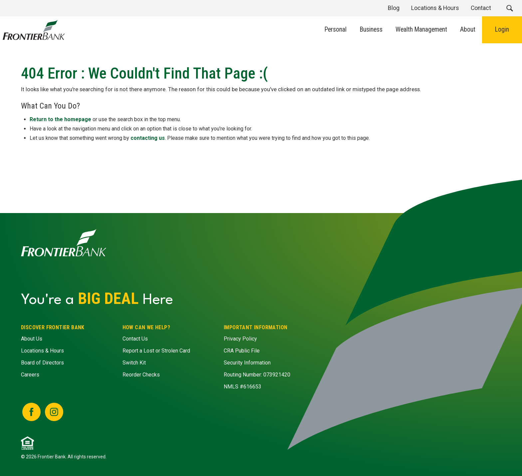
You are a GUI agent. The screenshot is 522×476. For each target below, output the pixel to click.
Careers (30, 375)
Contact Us (134, 339)
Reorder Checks (140, 375)
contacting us (147, 137)
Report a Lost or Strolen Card (156, 351)
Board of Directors (42, 363)
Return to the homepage (60, 119)
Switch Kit (133, 363)
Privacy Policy (240, 339)
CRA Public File (242, 351)
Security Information (247, 363)
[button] (509, 8)
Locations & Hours (42, 351)
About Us (31, 339)
